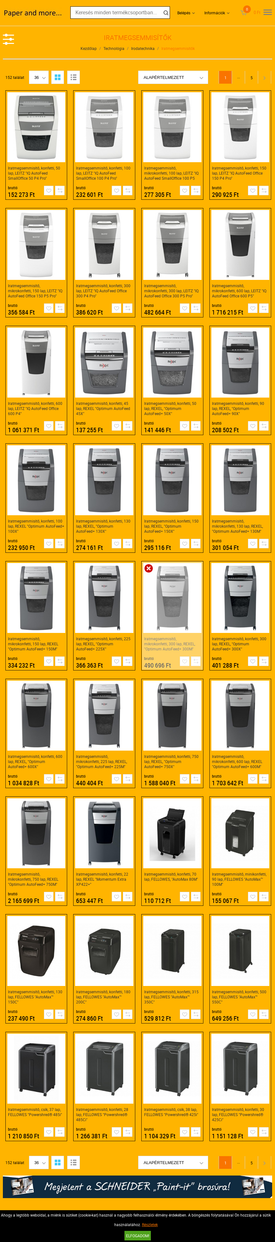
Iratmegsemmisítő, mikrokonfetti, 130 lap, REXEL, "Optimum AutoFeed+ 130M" (237, 526)
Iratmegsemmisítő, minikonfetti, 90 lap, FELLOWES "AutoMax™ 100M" (239, 879)
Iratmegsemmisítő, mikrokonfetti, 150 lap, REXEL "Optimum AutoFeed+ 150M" (33, 643)
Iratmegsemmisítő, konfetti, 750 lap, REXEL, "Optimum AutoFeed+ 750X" (171, 761)
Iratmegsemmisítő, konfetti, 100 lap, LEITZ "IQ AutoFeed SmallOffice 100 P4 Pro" (103, 173)
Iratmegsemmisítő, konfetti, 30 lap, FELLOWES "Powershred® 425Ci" (238, 1114)
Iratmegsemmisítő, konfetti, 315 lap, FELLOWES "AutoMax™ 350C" (171, 996)
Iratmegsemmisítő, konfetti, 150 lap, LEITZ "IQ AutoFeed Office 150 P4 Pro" (239, 173)
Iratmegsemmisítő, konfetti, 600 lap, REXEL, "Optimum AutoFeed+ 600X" (35, 761)
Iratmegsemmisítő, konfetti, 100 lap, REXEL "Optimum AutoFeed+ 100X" (36, 526)
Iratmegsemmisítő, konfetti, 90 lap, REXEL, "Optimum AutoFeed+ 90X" (238, 408)
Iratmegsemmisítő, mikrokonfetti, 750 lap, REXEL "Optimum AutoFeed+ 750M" (33, 879)
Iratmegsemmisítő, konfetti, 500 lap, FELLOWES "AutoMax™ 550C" (239, 996)
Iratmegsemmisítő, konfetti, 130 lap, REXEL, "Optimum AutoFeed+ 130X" (103, 526)
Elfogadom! (137, 1235)
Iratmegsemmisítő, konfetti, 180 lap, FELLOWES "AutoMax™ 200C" (103, 996)
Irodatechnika (143, 48)
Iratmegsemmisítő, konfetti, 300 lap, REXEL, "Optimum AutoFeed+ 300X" (239, 643)
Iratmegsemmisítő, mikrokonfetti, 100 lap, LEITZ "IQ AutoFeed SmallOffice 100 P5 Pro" (171, 173)
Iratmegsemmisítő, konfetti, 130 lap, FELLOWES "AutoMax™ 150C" (35, 996)
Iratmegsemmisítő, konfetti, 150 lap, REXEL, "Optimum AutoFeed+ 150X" (171, 526)
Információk (214, 12)
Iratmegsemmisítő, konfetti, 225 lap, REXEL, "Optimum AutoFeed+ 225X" (103, 643)
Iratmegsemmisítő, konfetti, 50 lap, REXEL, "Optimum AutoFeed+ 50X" (170, 408)
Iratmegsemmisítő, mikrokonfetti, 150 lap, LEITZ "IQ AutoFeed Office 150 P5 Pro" (35, 290)
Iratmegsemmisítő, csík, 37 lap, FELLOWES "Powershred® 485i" (35, 1112)
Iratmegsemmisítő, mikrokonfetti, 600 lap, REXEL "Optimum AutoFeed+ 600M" (237, 761)
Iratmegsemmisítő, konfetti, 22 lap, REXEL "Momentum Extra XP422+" (102, 879)
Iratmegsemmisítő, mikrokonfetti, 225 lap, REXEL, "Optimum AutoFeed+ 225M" (101, 761)
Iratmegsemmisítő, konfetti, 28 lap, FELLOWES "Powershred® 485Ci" (102, 1114)
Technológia (113, 48)
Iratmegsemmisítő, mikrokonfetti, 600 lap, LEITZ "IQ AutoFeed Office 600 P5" (239, 290)
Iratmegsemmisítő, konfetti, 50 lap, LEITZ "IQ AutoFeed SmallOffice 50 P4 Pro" (34, 173)
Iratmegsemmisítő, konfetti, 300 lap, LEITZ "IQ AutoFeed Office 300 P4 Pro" (103, 290)
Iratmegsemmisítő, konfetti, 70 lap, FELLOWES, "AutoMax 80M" (171, 876)
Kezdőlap (89, 48)
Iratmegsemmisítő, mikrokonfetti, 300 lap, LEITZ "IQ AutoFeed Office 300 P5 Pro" (171, 290)
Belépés (183, 12)
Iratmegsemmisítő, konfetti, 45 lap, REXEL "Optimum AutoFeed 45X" (103, 408)
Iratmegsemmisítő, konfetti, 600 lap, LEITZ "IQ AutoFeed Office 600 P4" (35, 408)
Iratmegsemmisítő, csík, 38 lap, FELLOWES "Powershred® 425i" (171, 1112)
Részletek (150, 1224)
